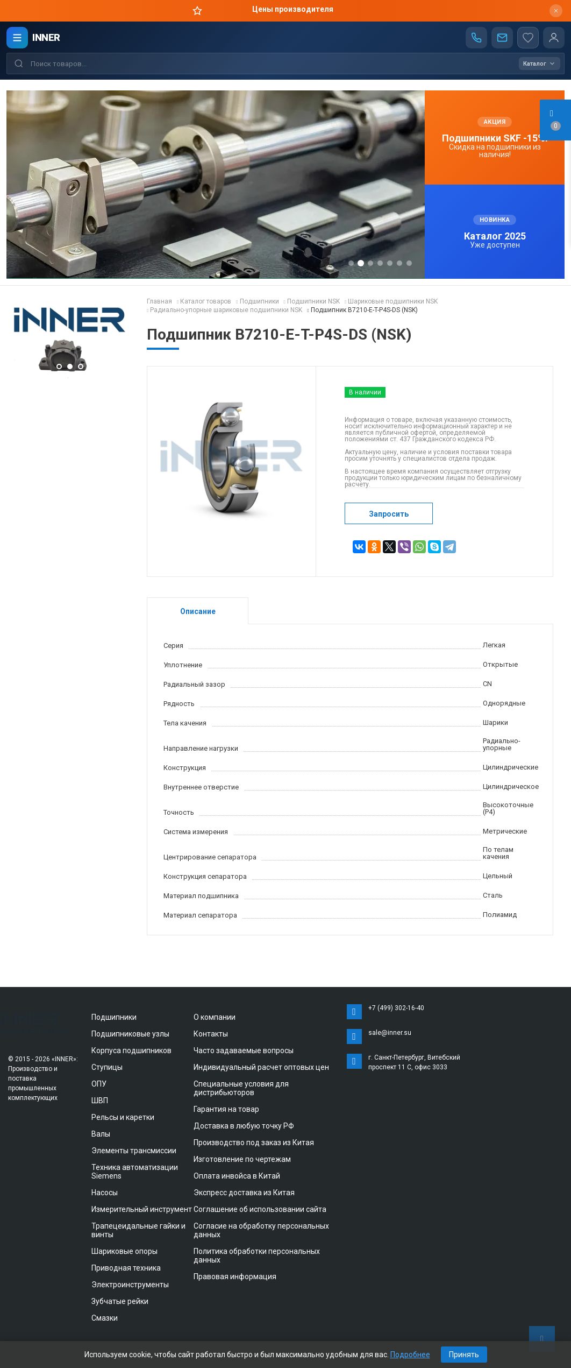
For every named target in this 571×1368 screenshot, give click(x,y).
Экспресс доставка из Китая (244, 1192)
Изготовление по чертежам (242, 1159)
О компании (214, 1017)
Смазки (104, 1318)
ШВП (99, 1100)
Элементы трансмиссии (133, 1150)
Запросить (389, 514)
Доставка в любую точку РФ (244, 1126)
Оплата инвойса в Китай (237, 1176)
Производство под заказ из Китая (254, 1142)
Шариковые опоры (124, 1251)
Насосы (104, 1192)
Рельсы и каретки (122, 1117)
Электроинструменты (130, 1284)
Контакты (211, 1033)
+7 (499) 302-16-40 (396, 1008)
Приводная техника (126, 1268)
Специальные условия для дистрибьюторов (241, 1088)
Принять (464, 1354)
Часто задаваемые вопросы (244, 1050)
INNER (46, 37)
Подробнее (410, 1354)
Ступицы (107, 1067)
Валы (100, 1134)
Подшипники (114, 1017)
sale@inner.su (389, 1032)
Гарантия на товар (226, 1109)
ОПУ (98, 1084)
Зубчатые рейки (119, 1301)
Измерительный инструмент (141, 1209)
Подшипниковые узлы (130, 1033)
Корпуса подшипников (131, 1050)
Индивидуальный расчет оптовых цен (261, 1067)
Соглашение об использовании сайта (260, 1209)
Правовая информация (235, 1276)
